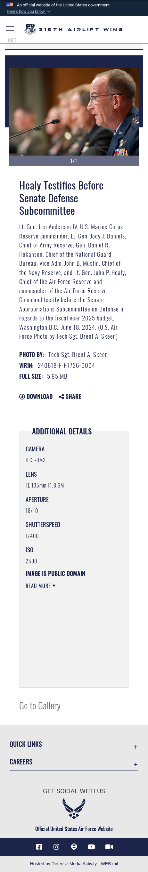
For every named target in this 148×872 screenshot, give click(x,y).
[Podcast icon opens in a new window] (74, 847)
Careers (21, 761)
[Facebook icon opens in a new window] (39, 847)
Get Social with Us (74, 791)
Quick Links (26, 744)
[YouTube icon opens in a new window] (91, 847)
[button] (28, 11)
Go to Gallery (40, 705)
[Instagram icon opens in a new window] (56, 847)
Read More (39, 586)
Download (36, 396)
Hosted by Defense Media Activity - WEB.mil (74, 863)
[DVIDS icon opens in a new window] (109, 847)
